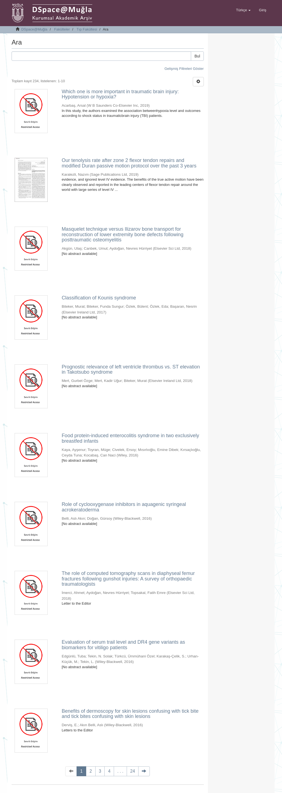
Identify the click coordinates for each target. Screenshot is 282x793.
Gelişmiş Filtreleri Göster (184, 69)
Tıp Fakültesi (87, 29)
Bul (197, 56)
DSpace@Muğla (34, 29)
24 (132, 771)
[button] (243, 10)
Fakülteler (62, 29)
